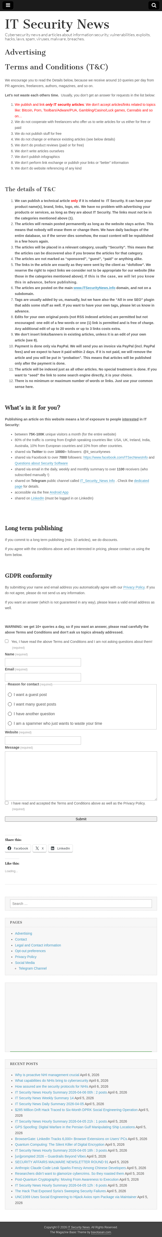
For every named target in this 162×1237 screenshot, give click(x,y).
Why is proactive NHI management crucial (47, 1075)
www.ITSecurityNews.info (94, 288)
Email (16, 669)
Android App (59, 492)
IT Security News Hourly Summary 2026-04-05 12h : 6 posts (61, 1185)
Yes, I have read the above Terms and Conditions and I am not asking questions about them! (81, 644)
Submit (81, 819)
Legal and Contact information (38, 945)
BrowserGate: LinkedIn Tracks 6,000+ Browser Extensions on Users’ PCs (71, 1139)
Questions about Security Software (41, 463)
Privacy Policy (134, 587)
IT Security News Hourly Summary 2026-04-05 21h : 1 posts (61, 1121)
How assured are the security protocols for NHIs (51, 1086)
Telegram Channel (33, 968)
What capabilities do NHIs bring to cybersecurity (51, 1080)
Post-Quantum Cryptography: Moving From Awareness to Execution (67, 1179)
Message (19, 747)
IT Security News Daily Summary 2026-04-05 (49, 1104)
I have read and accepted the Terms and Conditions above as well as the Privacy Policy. (78, 806)
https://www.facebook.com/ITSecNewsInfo (115, 457)
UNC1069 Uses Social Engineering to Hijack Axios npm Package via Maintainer (75, 1197)
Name (16, 654)
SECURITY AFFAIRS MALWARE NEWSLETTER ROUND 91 (61, 1162)
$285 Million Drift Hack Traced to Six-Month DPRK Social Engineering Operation (76, 1110)
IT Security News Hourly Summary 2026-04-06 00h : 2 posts (61, 1092)
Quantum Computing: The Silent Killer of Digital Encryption (59, 1144)
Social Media (25, 963)
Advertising (23, 933)
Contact (21, 939)
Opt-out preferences (30, 951)
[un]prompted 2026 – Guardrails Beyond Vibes (50, 1156)
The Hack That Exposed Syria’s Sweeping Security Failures (60, 1191)
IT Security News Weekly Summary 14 (44, 1098)
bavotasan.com (101, 1232)
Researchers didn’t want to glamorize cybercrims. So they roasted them (69, 1173)
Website (18, 732)
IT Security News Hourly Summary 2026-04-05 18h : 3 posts (61, 1150)
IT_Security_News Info (97, 481)
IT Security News (57, 24)
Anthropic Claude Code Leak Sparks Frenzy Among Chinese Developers (70, 1168)
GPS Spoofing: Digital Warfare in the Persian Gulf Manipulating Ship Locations (75, 1127)
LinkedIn (37, 498)
